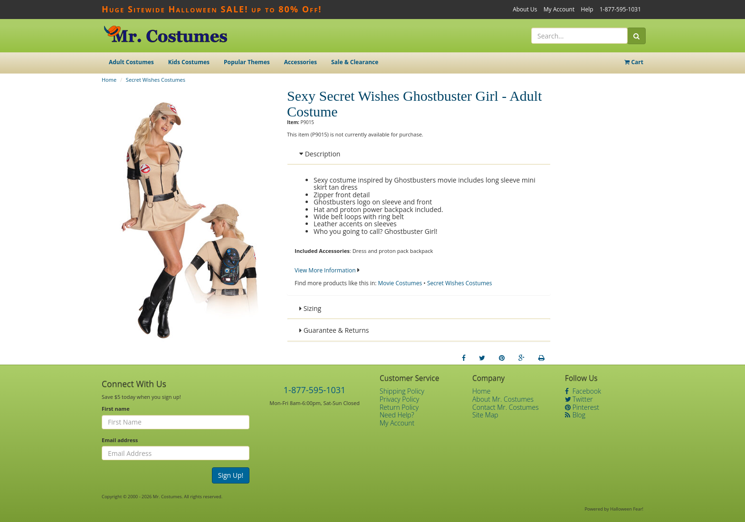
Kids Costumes (189, 62)
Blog (575, 414)
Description (319, 153)
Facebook (583, 391)
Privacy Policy (399, 399)
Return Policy (399, 407)
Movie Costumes (400, 283)
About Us (525, 9)
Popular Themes (247, 62)
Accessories (300, 62)
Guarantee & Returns (334, 330)
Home (109, 79)
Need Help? (397, 414)
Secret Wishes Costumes (155, 79)
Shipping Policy (402, 391)
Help (587, 9)
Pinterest (582, 407)
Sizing (310, 308)
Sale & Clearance (354, 62)
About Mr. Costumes (503, 399)
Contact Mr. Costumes (505, 407)
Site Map (485, 414)
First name (116, 408)
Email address (120, 440)
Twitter (579, 399)
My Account (559, 9)
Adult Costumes (131, 62)
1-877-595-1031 (620, 9)
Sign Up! (231, 475)
